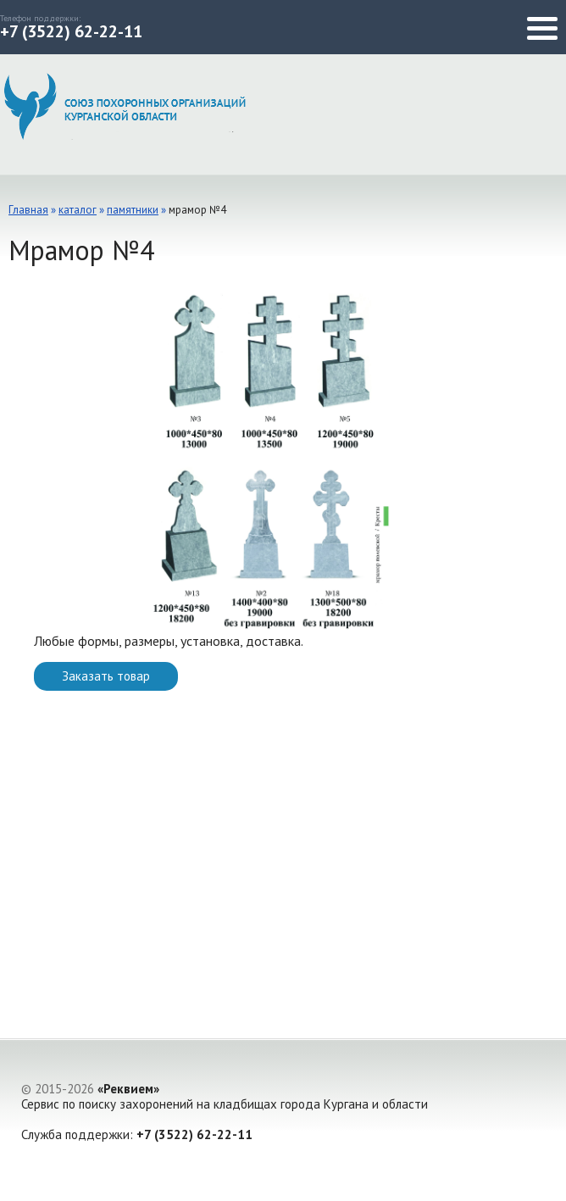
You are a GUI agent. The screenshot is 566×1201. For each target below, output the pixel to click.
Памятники (132, 210)
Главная (28, 210)
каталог (77, 210)
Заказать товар (106, 676)
